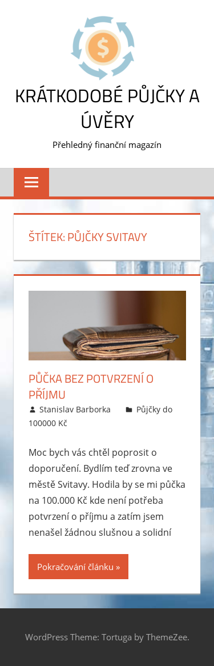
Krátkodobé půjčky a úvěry (107, 108)
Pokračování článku (75, 566)
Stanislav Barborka (75, 409)
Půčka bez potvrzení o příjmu (91, 386)
